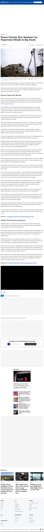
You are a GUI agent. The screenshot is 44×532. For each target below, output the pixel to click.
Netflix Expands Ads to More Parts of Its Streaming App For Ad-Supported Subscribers (21, 386)
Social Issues (17, 508)
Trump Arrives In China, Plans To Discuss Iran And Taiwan (24, 412)
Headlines (3, 34)
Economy (30, 504)
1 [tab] (37, 470)
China (2, 504)
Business (15, 2)
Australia (2, 502)
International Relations (19, 511)
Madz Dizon (4, 44)
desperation (19, 225)
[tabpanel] (22, 483)
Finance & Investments (33, 508)
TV (15, 522)
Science (2, 482)
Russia (6, 295)
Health (2, 524)
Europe (2, 506)
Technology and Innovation (34, 502)
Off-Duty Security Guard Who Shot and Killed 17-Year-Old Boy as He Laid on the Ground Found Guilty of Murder (24, 399)
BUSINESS (31, 500)
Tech (19, 2)
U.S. (12, 2)
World (9, 2)
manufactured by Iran (9, 103)
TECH (2, 514)
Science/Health (23, 2)
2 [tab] (38, 470)
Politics (16, 502)
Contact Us (31, 518)
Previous (40, 470)
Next (42, 470)
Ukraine (10, 295)
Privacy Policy (31, 520)
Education (16, 506)
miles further (28, 173)
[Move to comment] (42, 45)
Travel (31, 482)
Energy (30, 506)
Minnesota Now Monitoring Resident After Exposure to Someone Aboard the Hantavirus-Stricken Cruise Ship (24, 406)
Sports (16, 482)
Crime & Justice (17, 509)
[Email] (40, 45)
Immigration (17, 504)
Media (30, 509)
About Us (30, 517)
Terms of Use (31, 522)
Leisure (16, 518)
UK (1, 509)
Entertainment (30, 2)
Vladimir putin (15, 295)
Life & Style (17, 517)
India (1, 508)
